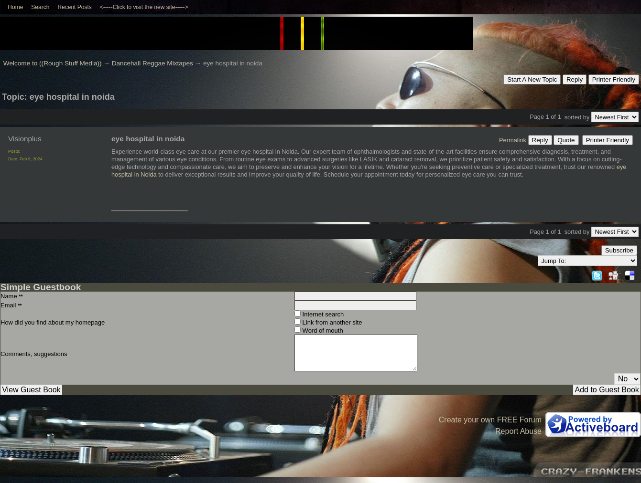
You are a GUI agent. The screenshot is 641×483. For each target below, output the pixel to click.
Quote (566, 140)
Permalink (512, 140)
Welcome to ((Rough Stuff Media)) (52, 63)
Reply (574, 79)
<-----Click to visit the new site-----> (144, 7)
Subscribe (619, 250)
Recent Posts (74, 7)
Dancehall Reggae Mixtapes (152, 63)
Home (15, 7)
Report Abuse (518, 431)
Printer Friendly (613, 79)
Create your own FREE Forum (490, 420)
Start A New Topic (532, 79)
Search (40, 7)
